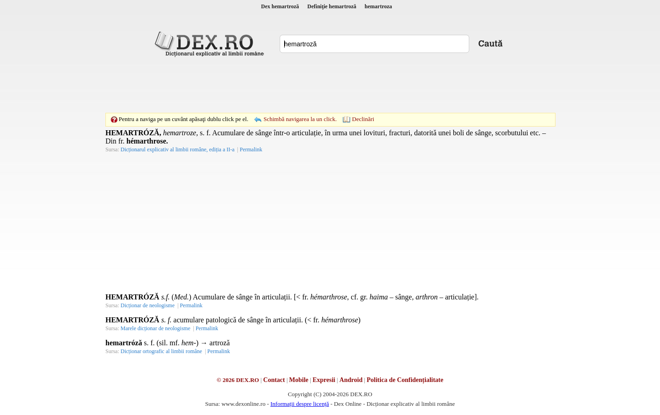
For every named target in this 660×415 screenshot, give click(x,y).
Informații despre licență (299, 403)
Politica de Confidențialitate (405, 379)
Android (351, 379)
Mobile (298, 379)
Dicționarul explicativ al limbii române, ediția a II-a (178, 149)
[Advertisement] (330, 84)
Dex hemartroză (280, 6)
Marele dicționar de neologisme (155, 328)
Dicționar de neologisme (148, 305)
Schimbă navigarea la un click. (300, 119)
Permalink (251, 149)
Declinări (363, 119)
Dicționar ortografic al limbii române (161, 351)
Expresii (324, 379)
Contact (274, 379)
